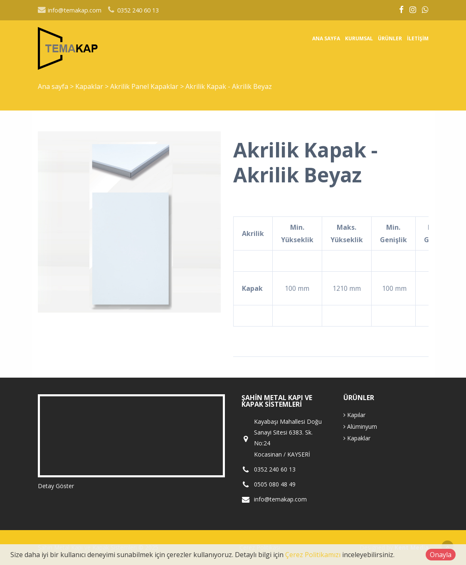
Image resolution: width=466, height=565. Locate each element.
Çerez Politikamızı (312, 554)
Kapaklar (90, 86)
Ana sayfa (326, 38)
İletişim (418, 38)
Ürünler (390, 38)
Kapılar (354, 415)
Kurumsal (359, 38)
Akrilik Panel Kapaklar (145, 86)
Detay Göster (56, 486)
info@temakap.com (69, 10)
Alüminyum (360, 426)
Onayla (440, 554)
